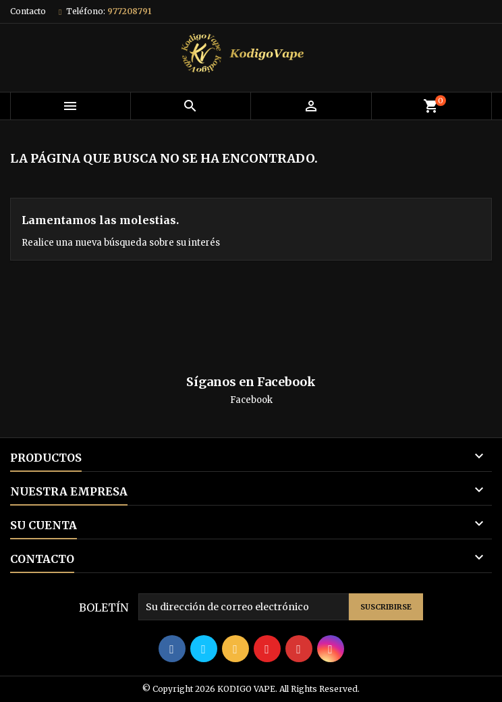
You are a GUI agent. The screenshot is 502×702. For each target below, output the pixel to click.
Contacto (28, 11)
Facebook (251, 400)
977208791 (129, 11)
